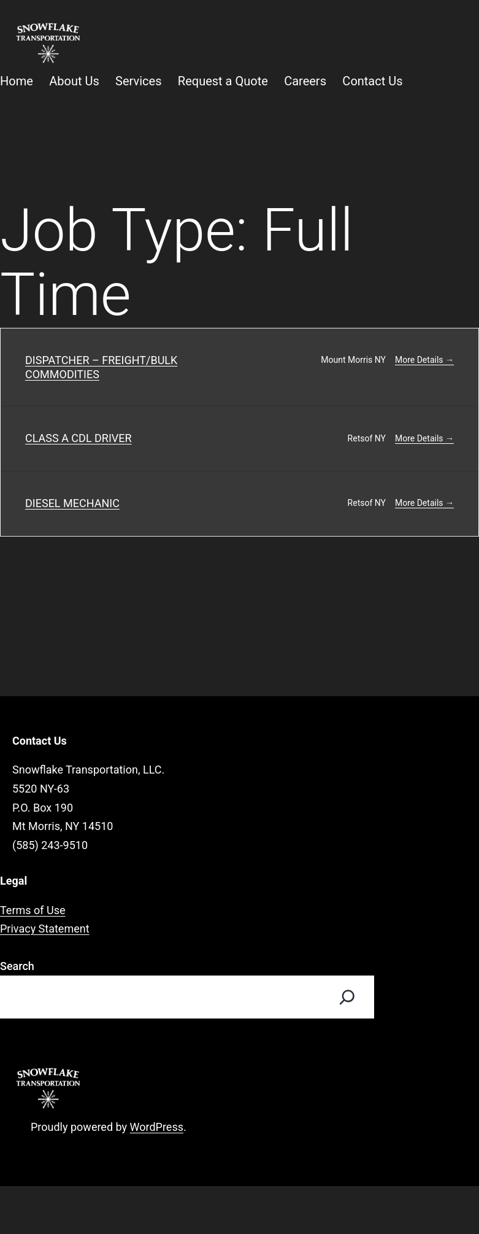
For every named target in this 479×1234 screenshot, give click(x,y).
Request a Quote (223, 81)
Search (17, 966)
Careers (305, 81)
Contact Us (372, 81)
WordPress (156, 1126)
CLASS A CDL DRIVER (78, 438)
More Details (424, 360)
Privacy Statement (45, 928)
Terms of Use (33, 910)
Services (138, 81)
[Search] (347, 997)
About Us (74, 81)
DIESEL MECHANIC (72, 503)
